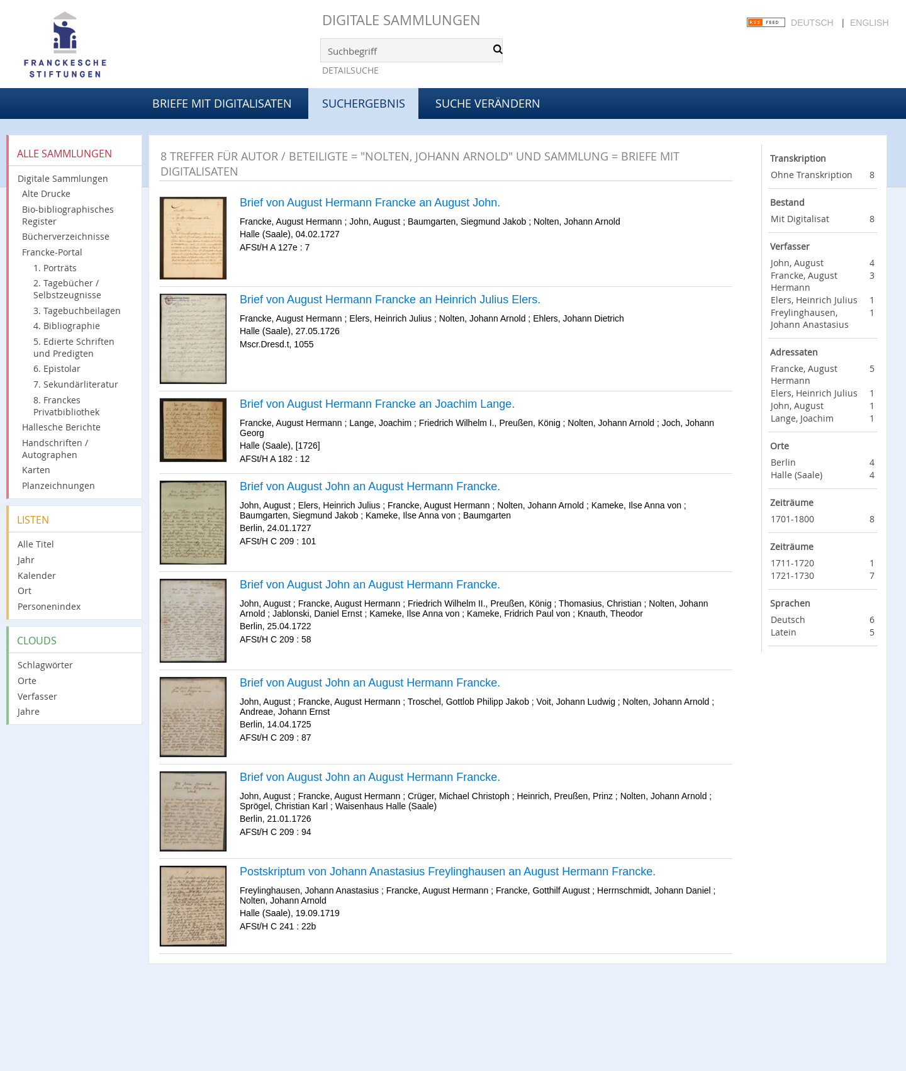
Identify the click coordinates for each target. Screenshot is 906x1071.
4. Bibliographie (66, 326)
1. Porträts (55, 268)
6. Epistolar (57, 368)
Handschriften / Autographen (55, 449)
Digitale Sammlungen (401, 20)
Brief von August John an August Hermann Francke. (370, 486)
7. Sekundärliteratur (75, 384)
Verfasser (37, 696)
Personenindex (49, 606)
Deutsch (812, 23)
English (869, 23)
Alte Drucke (46, 193)
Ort (24, 591)
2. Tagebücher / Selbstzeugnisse (67, 289)
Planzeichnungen (58, 485)
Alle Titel (36, 544)
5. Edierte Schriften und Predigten (74, 347)
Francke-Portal (52, 252)
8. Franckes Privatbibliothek (66, 406)
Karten (36, 470)
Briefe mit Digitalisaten (222, 103)
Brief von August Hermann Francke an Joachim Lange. (377, 404)
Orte (27, 681)
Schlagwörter (45, 665)
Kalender (37, 575)
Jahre (29, 711)
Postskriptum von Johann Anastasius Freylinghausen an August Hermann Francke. (448, 871)
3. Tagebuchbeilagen (77, 311)
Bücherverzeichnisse (65, 236)
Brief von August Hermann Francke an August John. (370, 202)
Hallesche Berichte (61, 427)
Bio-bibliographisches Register (68, 215)
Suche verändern (487, 103)
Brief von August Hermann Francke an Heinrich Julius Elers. (390, 299)
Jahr (26, 560)
